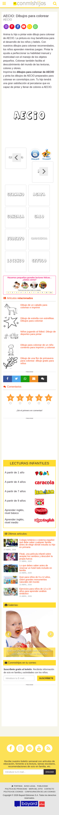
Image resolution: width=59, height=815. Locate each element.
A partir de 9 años (15, 500)
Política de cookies (13, 792)
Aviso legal (29, 786)
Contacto (49, 789)
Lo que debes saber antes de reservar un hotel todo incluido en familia (35, 568)
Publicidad (42, 786)
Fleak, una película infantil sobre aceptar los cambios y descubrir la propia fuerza (36, 556)
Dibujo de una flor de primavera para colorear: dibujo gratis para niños (37, 361)
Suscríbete (46, 678)
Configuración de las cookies (40, 792)
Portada (16, 786)
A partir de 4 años (15, 481)
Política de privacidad (16, 789)
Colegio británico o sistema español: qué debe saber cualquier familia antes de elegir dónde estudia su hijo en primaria (37, 543)
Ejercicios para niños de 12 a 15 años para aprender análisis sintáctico (35, 591)
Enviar (50, 772)
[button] (8, 634)
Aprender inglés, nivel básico (14, 512)
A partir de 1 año (14, 472)
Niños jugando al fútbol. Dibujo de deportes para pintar (38, 333)
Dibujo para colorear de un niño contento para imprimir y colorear (37, 346)
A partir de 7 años (15, 491)
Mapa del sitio (36, 789)
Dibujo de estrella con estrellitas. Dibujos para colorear (37, 319)
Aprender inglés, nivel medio (14, 521)
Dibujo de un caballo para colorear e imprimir (33, 306)
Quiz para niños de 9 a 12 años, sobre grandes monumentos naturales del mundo (35, 579)
